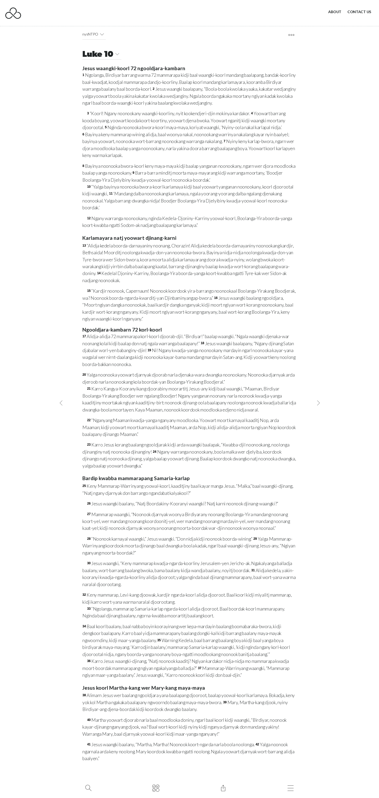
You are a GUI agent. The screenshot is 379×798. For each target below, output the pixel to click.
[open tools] (291, 35)
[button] (102, 34)
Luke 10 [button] (101, 54)
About (334, 11)
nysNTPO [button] (94, 34)
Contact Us (359, 11)
